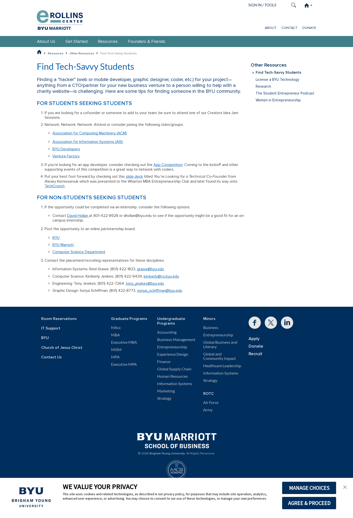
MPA (115, 357)
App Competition (168, 164)
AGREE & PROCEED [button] (309, 503)
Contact (289, 28)
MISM (116, 349)
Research (263, 86)
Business (210, 327)
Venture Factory (66, 156)
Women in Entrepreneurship (278, 100)
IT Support (50, 328)
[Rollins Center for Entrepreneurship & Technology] (60, 18)
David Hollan (78, 215)
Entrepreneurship (172, 347)
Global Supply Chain (174, 369)
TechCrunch (54, 186)
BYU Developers (66, 149)
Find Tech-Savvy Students (278, 72)
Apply (254, 338)
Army (208, 410)
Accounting (166, 332)
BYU (56, 237)
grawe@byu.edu (150, 269)
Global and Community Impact (219, 356)
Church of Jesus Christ (61, 347)
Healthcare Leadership (222, 366)
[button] (345, 486)
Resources (108, 41)
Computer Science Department (78, 251)
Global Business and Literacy (220, 344)
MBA (115, 335)
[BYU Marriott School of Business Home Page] (39, 51)
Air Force (210, 402)
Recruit (255, 353)
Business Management (176, 339)
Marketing (166, 391)
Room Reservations (59, 319)
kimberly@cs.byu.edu (161, 276)
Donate (309, 28)
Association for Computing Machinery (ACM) (89, 133)
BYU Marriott (63, 244)
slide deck (134, 176)
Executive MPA (124, 364)
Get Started (76, 41)
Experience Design (172, 354)
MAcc (116, 327)
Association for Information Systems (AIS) (87, 141)
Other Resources (82, 53)
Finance (163, 361)
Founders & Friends (146, 41)
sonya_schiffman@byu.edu (159, 290)
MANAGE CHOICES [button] (309, 487)
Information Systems (174, 383)
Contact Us (51, 357)
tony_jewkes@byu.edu (145, 283)
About (271, 28)
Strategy (164, 398)
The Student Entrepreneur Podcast (285, 93)
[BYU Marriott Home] (176, 439)
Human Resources (172, 376)
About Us (46, 41)
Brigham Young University (167, 453)
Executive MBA (124, 342)
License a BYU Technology (277, 79)
